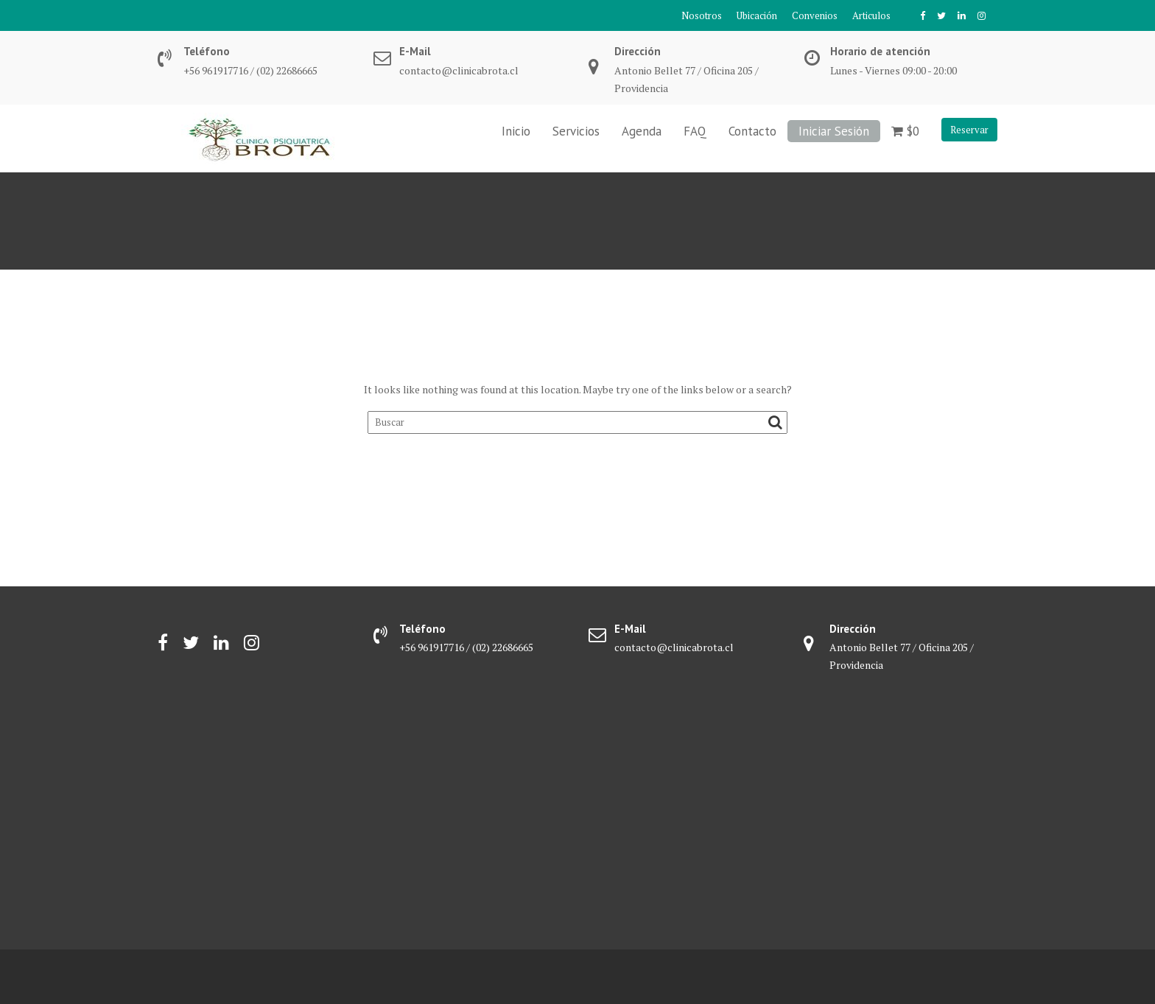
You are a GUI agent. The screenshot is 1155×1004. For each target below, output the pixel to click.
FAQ (695, 131)
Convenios (815, 15)
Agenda (641, 131)
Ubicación (757, 15)
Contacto (752, 131)
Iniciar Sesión (833, 131)
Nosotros (701, 15)
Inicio (516, 131)
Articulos (871, 15)
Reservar (969, 129)
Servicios (576, 131)
